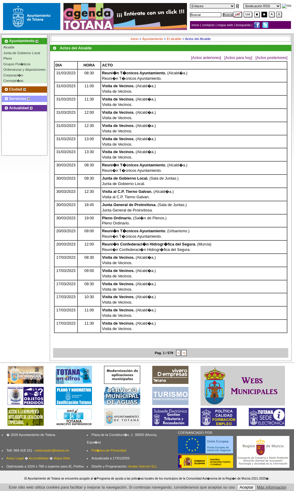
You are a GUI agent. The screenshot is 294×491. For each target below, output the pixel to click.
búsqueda (243, 25)
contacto (208, 25)
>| (183, 353)
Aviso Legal (15, 458)
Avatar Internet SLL (142, 466)
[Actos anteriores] (206, 57)
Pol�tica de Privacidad (108, 450)
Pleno (7, 58)
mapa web (225, 25)
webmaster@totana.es (52, 450)
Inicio (134, 39)
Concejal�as (13, 80)
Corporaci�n (13, 75)
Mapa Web (62, 458)
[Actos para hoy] (238, 57)
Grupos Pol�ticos (16, 64)
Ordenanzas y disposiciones (24, 69)
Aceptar (246, 487)
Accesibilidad (38, 458)
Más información (271, 487)
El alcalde (174, 39)
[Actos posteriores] (271, 57)
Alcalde (8, 47)
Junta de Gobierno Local (21, 53)
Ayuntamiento (152, 39)
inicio (195, 25)
